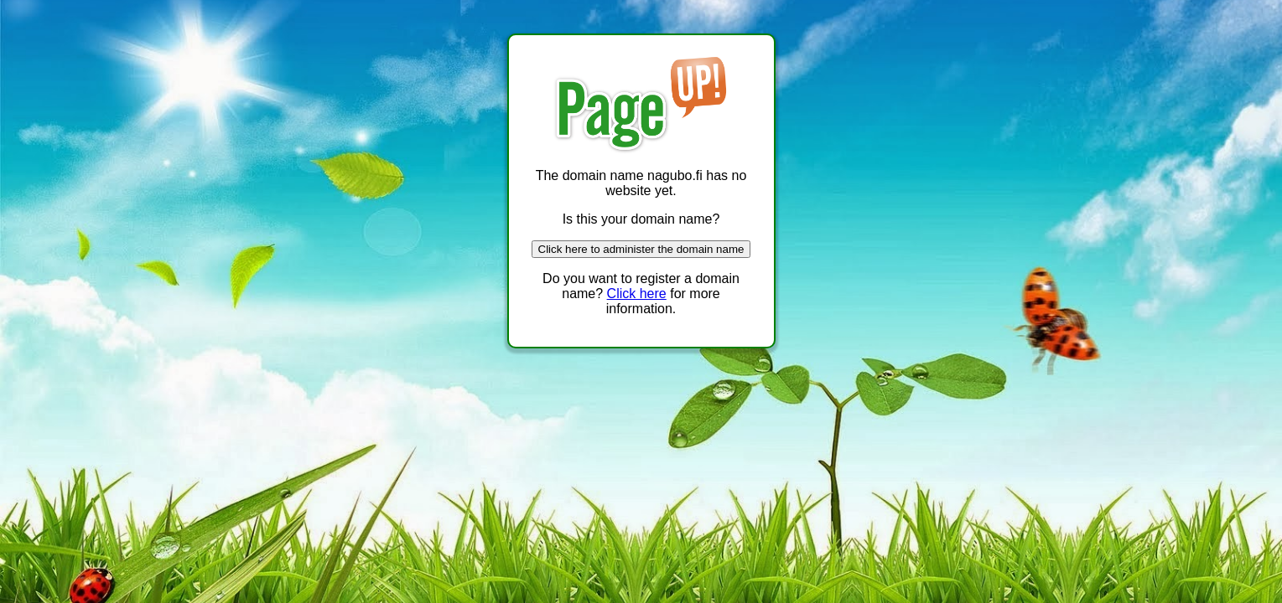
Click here (637, 293)
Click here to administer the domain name (641, 249)
